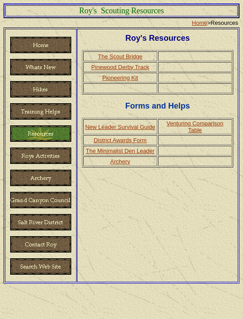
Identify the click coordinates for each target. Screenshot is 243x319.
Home (200, 22)
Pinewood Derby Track (120, 67)
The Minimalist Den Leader (120, 151)
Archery (120, 161)
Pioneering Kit (120, 77)
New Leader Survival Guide (120, 127)
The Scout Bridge (120, 56)
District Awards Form (120, 140)
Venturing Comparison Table (195, 126)
